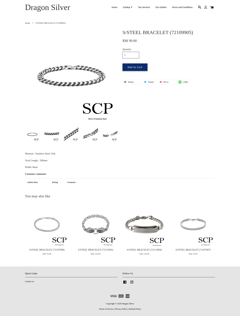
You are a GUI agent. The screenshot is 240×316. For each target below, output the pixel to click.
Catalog (128, 7)
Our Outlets (161, 7)
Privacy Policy (121, 309)
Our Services (144, 7)
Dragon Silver (47, 7)
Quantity (126, 49)
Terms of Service (106, 309)
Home (114, 7)
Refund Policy (135, 309)
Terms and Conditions (182, 7)
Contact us (29, 281)
